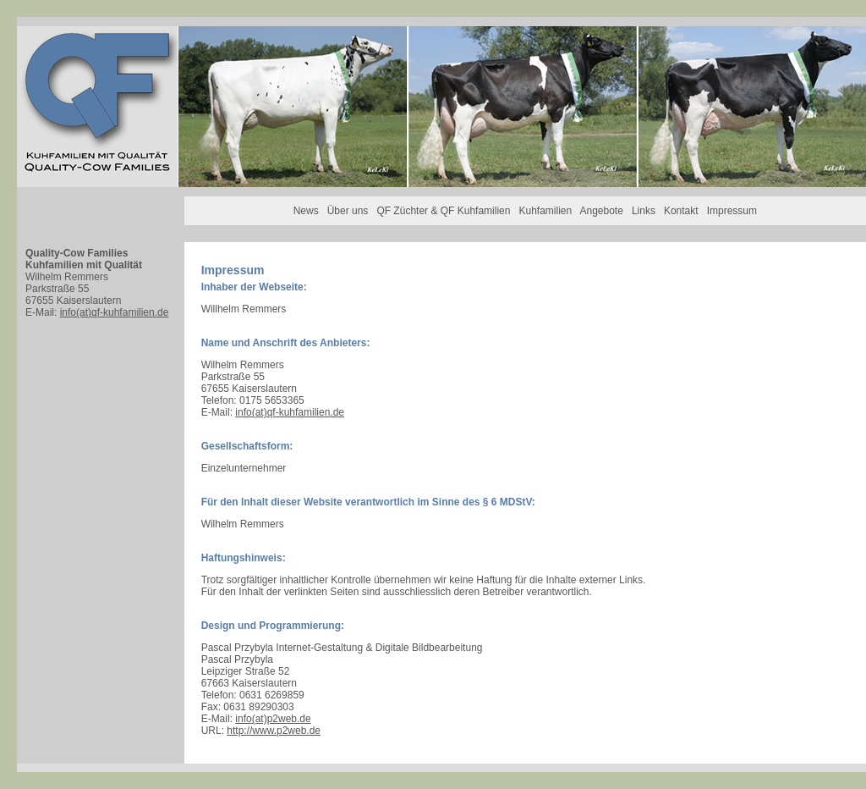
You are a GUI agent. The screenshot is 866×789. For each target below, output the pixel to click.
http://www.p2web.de (274, 731)
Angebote (601, 211)
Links (643, 211)
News (306, 211)
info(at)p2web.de (272, 719)
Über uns (348, 211)
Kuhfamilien (545, 211)
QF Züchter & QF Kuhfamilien (443, 211)
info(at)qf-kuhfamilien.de (114, 312)
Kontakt (681, 211)
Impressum (732, 211)
